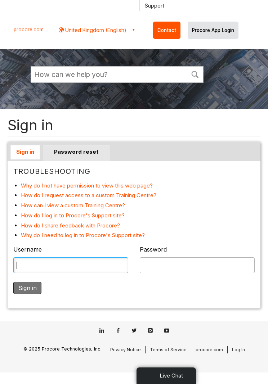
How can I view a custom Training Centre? (73, 205)
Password (153, 249)
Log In (238, 349)
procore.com (29, 29)
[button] (195, 73)
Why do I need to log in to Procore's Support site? (83, 235)
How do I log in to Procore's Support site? (73, 215)
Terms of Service (168, 349)
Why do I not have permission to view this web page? (87, 185)
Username (27, 249)
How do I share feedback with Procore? (70, 225)
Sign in (25, 151)
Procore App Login (213, 30)
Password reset (76, 151)
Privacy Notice (125, 349)
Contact (166, 30)
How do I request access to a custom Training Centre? (88, 195)
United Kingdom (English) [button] (95, 30)
